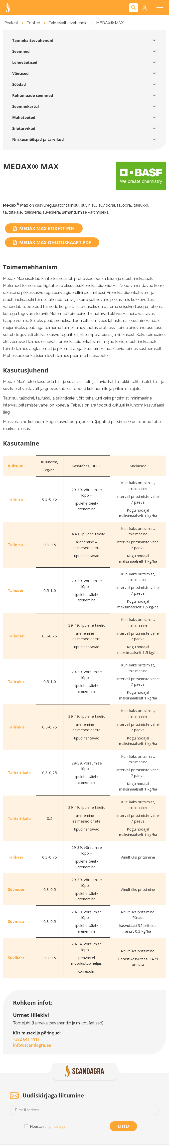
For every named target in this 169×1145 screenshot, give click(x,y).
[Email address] (84, 1110)
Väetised (20, 73)
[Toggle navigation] (159, 7)
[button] (144, 8)
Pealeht (11, 23)
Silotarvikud (23, 128)
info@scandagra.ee (32, 1045)
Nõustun (47, 1126)
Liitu (123, 1126)
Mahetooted (23, 117)
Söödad (19, 84)
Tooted (33, 23)
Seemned (21, 51)
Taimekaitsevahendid (68, 23)
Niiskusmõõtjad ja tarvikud (38, 139)
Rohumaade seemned (32, 95)
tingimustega (55, 1126)
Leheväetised (24, 62)
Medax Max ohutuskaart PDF (52, 242)
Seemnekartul (25, 106)
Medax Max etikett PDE (44, 228)
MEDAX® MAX (110, 23)
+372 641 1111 (26, 1039)
